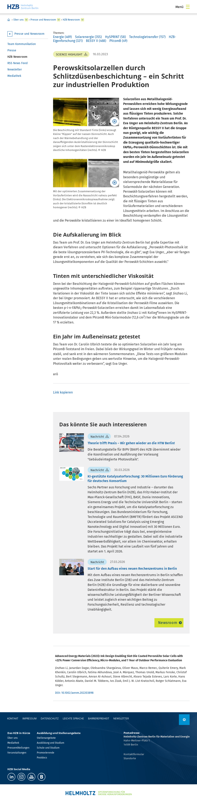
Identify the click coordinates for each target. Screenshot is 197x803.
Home (8, 19)
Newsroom (167, 622)
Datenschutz (50, 718)
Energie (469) (62, 37)
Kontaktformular (134, 754)
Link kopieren (63, 392)
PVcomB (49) (118, 41)
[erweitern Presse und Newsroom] (58, 19)
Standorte (130, 758)
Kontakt (12, 718)
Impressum (29, 718)
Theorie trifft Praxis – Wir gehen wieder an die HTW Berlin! (131, 443)
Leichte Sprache (73, 718)
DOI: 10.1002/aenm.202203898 (74, 693)
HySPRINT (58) (115, 37)
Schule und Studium (48, 747)
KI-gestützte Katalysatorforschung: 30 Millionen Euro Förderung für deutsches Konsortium (135, 478)
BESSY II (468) (96, 41)
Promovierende (45, 752)
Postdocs (42, 757)
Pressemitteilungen (18, 747)
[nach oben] (184, 719)
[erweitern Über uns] (26, 19)
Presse (11, 50)
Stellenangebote (46, 737)
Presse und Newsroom (43, 19)
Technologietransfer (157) (147, 37)
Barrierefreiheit (98, 718)
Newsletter (14, 69)
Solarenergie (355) (88, 37)
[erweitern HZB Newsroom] (82, 19)
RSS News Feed (17, 63)
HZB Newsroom (71, 19)
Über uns (18, 19)
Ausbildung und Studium (50, 742)
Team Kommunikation (21, 44)
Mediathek (14, 76)
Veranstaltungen (16, 752)
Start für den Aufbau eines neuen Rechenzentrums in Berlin (132, 569)
